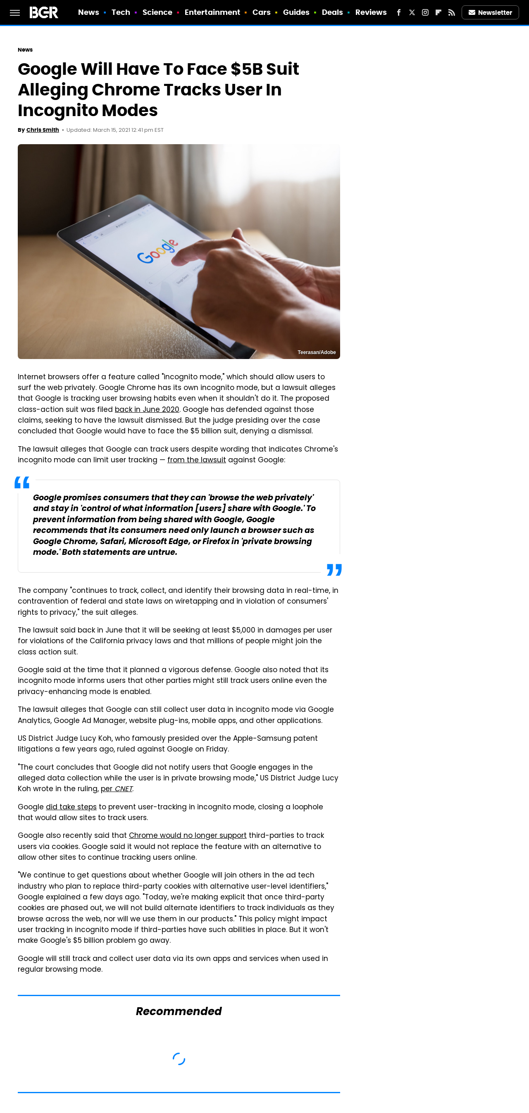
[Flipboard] (438, 12)
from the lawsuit (196, 460)
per (116, 789)
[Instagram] (425, 12)
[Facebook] (399, 12)
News (88, 12)
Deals (332, 12)
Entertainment (212, 12)
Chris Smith (42, 129)
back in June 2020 (147, 410)
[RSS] (451, 12)
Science (158, 12)
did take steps (71, 807)
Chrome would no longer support (188, 836)
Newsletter (490, 13)
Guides (296, 12)
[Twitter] (412, 12)
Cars (262, 12)
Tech (121, 12)
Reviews (371, 12)
